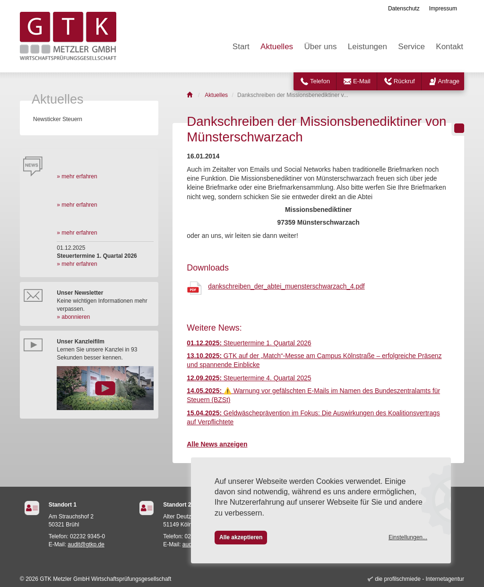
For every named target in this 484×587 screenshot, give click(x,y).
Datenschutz (404, 8)
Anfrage (449, 81)
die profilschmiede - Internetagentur (419, 579)
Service (411, 46)
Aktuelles (276, 46)
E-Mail (362, 81)
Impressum (443, 8)
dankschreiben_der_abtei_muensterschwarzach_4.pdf (286, 286)
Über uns (320, 46)
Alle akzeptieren (240, 537)
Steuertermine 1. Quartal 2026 (249, 343)
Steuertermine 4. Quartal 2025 (249, 378)
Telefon (320, 81)
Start (241, 46)
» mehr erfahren (77, 176)
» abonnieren (73, 317)
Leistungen (367, 46)
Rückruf (404, 81)
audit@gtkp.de (86, 544)
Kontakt (449, 46)
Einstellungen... (408, 537)
